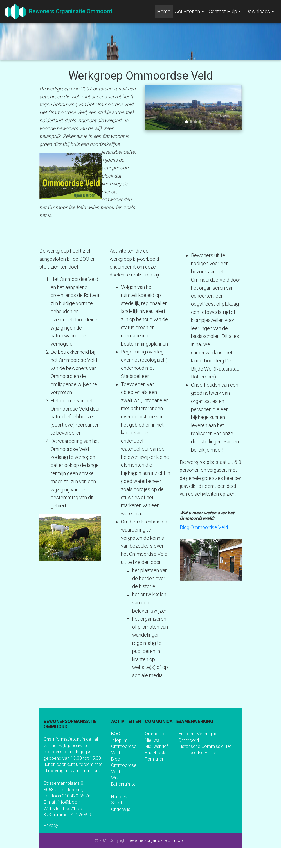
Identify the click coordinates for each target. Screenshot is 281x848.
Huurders (120, 796)
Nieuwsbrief (156, 746)
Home (165, 10)
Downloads (258, 11)
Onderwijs (120, 809)
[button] (152, 107)
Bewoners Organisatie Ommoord (69, 11)
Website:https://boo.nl (65, 808)
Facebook (155, 752)
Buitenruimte (123, 784)
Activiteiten (187, 11)
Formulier (154, 759)
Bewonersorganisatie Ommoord (157, 840)
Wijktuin (118, 778)
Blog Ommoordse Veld (204, 527)
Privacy (51, 825)
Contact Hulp (223, 11)
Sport (116, 803)
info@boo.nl (70, 802)
